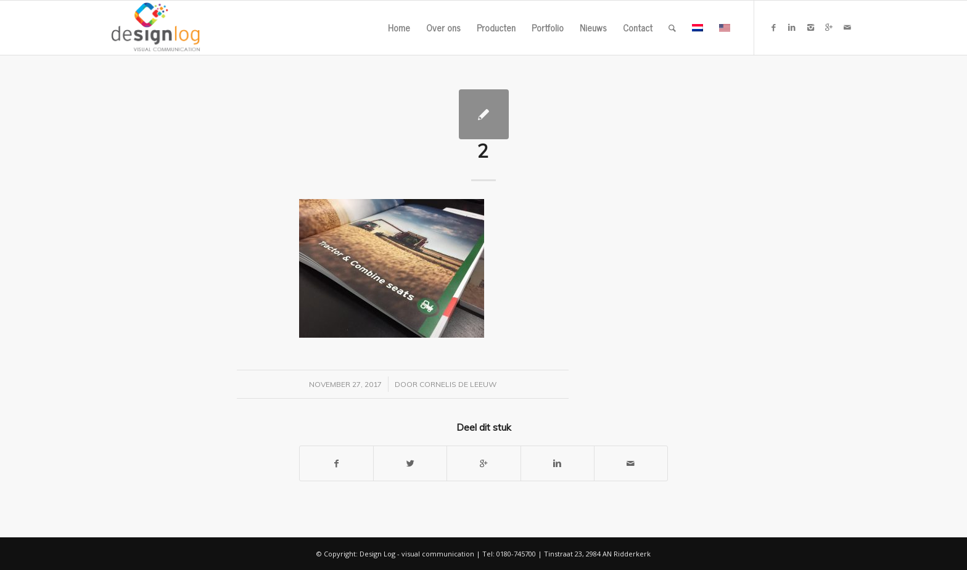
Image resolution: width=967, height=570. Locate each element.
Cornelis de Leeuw (457, 384)
